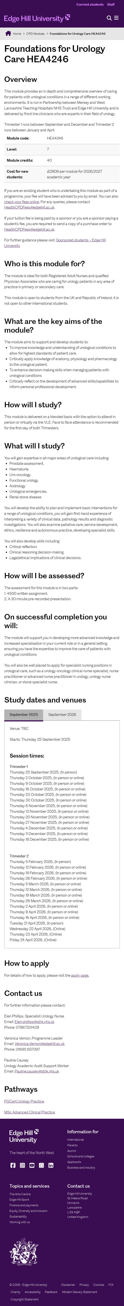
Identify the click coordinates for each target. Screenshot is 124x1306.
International (75, 1139)
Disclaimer (68, 1285)
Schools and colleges (80, 1156)
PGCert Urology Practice (24, 1101)
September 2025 (23, 714)
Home (16, 34)
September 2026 (62, 714)
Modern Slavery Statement (79, 1292)
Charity (15, 1292)
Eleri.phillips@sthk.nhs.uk (34, 1022)
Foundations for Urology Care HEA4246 (77, 34)
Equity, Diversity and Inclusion (28, 1211)
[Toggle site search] (109, 18)
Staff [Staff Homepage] (111, 4)
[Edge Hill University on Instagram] (22, 1167)
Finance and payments (23, 1205)
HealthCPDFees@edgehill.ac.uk (29, 207)
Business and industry (81, 1167)
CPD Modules (35, 34)
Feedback (51, 1292)
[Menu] (116, 18)
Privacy (84, 1285)
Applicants (74, 1162)
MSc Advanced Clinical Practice (29, 1112)
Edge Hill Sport (19, 1199)
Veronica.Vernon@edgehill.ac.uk (40, 1044)
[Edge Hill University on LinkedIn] (50, 1167)
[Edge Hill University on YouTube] (31, 1167)
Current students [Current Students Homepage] (90, 4)
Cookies (98, 1285)
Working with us (19, 1222)
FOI (111, 1285)
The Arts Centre (20, 1194)
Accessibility (33, 1292)
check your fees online (21, 202)
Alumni (71, 1151)
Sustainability (18, 1216)
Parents (72, 1145)
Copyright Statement (24, 1299)
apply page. (80, 975)
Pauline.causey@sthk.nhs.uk (37, 1071)
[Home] (37, 19)
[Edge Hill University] (23, 1142)
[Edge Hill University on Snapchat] (41, 1167)
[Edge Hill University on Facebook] (13, 1167)
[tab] (23, 714)
